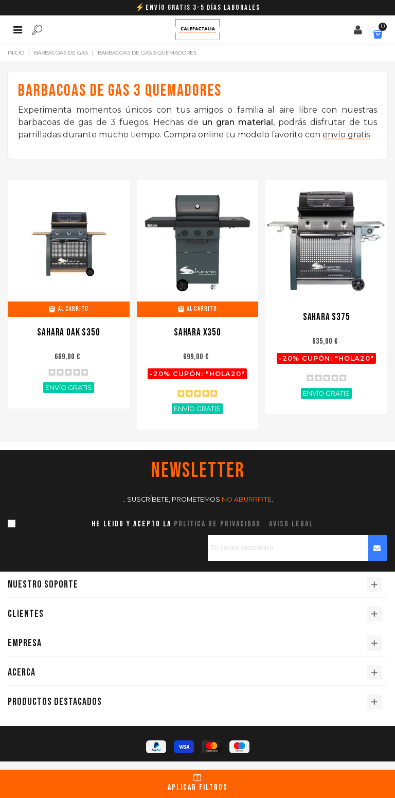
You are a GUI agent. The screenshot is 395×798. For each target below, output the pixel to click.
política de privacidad (217, 524)
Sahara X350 (197, 332)
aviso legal (291, 524)
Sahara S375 (326, 317)
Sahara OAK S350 (68, 332)
